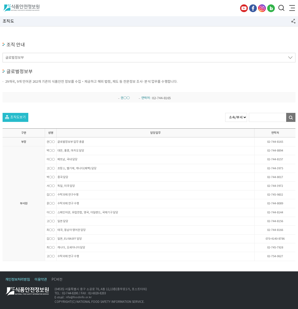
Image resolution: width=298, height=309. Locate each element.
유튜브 (244, 8)
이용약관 (40, 279)
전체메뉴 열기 (291, 8)
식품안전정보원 (21, 8)
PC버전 (56, 279)
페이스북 (253, 8)
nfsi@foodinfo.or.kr (79, 297)
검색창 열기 (281, 8)
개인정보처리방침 (17, 279)
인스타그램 (262, 8)
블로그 (271, 8)
